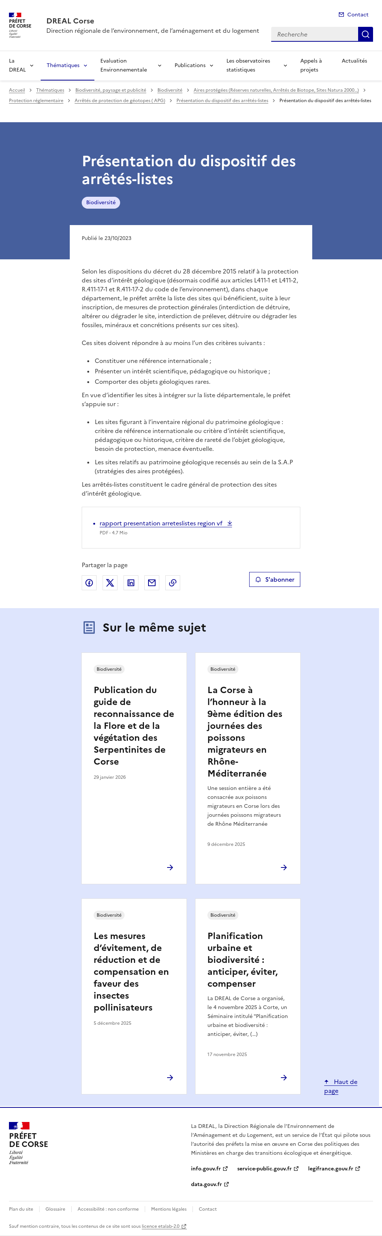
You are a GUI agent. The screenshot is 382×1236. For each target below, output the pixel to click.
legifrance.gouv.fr (330, 1169)
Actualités (354, 61)
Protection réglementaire (36, 100)
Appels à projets (311, 65)
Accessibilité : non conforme (108, 1209)
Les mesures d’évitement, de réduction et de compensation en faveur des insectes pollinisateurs (131, 971)
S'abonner (274, 579)
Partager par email (151, 582)
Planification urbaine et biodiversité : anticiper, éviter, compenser (242, 959)
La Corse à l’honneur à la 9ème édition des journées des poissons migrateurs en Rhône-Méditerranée (244, 731)
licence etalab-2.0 (160, 1226)
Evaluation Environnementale (123, 65)
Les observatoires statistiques (248, 65)
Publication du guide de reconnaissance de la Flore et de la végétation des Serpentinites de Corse (134, 725)
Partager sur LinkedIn (130, 582)
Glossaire (55, 1209)
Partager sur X (110, 582)
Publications (190, 65)
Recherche (365, 34)
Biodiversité (169, 90)
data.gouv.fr (206, 1184)
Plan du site (21, 1209)
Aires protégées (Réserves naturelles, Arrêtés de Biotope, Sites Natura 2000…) (276, 90)
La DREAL (17, 65)
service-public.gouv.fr (264, 1169)
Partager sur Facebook (89, 582)
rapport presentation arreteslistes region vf (162, 523)
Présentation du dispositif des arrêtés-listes (222, 100)
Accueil (17, 90)
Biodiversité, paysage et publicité (110, 90)
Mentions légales (169, 1209)
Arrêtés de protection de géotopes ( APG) (120, 100)
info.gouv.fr (206, 1169)
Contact (358, 15)
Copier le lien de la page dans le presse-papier (172, 582)
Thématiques (63, 65)
